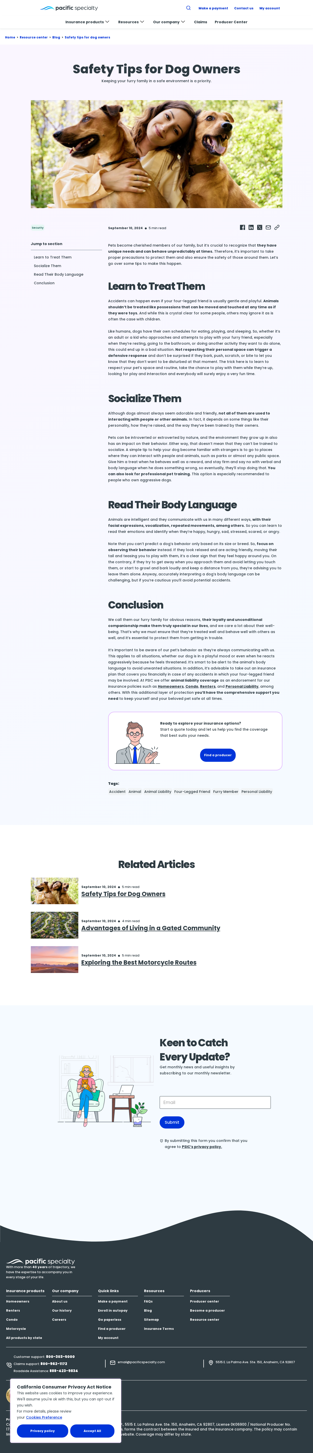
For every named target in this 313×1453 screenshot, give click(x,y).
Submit (172, 1122)
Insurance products (87, 22)
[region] (65, 1411)
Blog (56, 37)
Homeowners (171, 686)
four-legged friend (192, 791)
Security (37, 228)
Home (10, 37)
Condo (191, 686)
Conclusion (44, 283)
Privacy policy (42, 1431)
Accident (117, 791)
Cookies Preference (44, 1417)
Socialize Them (47, 265)
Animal (135, 791)
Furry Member (225, 791)
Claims (200, 22)
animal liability (157, 791)
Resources (131, 22)
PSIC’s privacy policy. (202, 1146)
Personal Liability (242, 686)
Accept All (92, 1431)
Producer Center (231, 22)
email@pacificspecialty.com (141, 1362)
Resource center (34, 37)
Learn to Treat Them (52, 257)
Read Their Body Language (58, 274)
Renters (207, 686)
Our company (169, 22)
